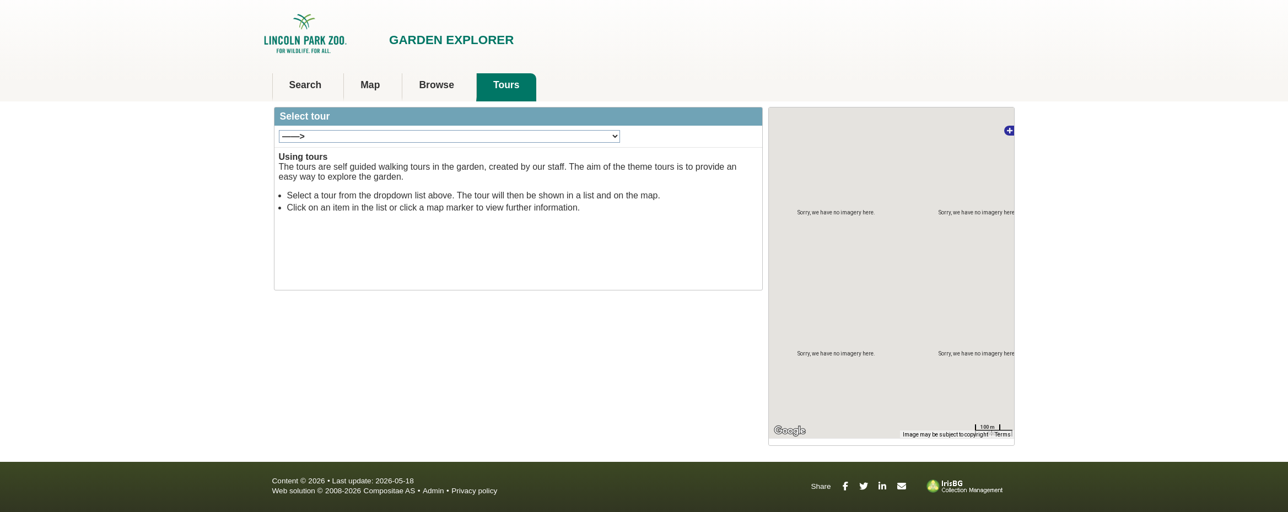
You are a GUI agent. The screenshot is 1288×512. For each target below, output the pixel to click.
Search (305, 84)
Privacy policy (474, 491)
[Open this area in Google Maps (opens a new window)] (790, 431)
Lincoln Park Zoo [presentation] (334, 35)
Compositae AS (390, 491)
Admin (433, 491)
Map (370, 84)
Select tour (305, 116)
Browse (436, 84)
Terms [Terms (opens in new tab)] (1003, 435)
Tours (506, 84)
